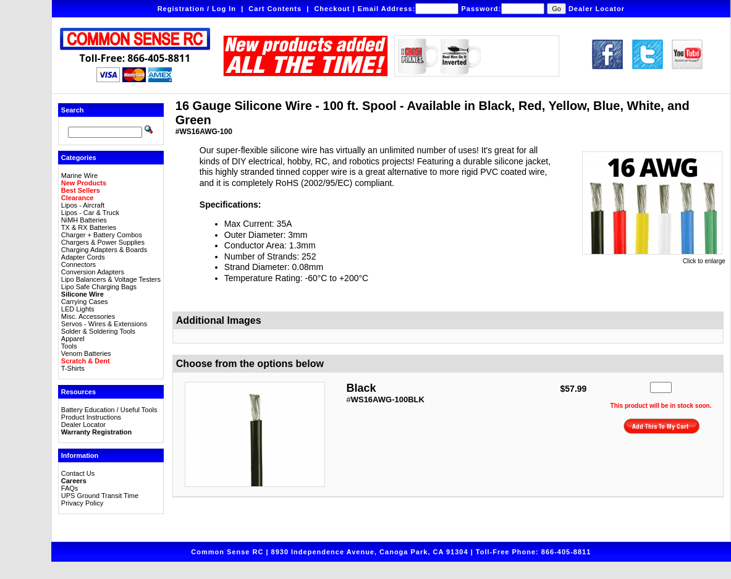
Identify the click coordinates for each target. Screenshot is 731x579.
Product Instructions (91, 417)
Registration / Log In (197, 8)
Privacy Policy (82, 503)
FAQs (69, 488)
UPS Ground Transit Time (99, 495)
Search (72, 110)
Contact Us (78, 473)
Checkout (332, 8)
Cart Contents (275, 8)
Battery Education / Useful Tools (109, 409)
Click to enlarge (653, 258)
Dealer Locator (596, 8)
